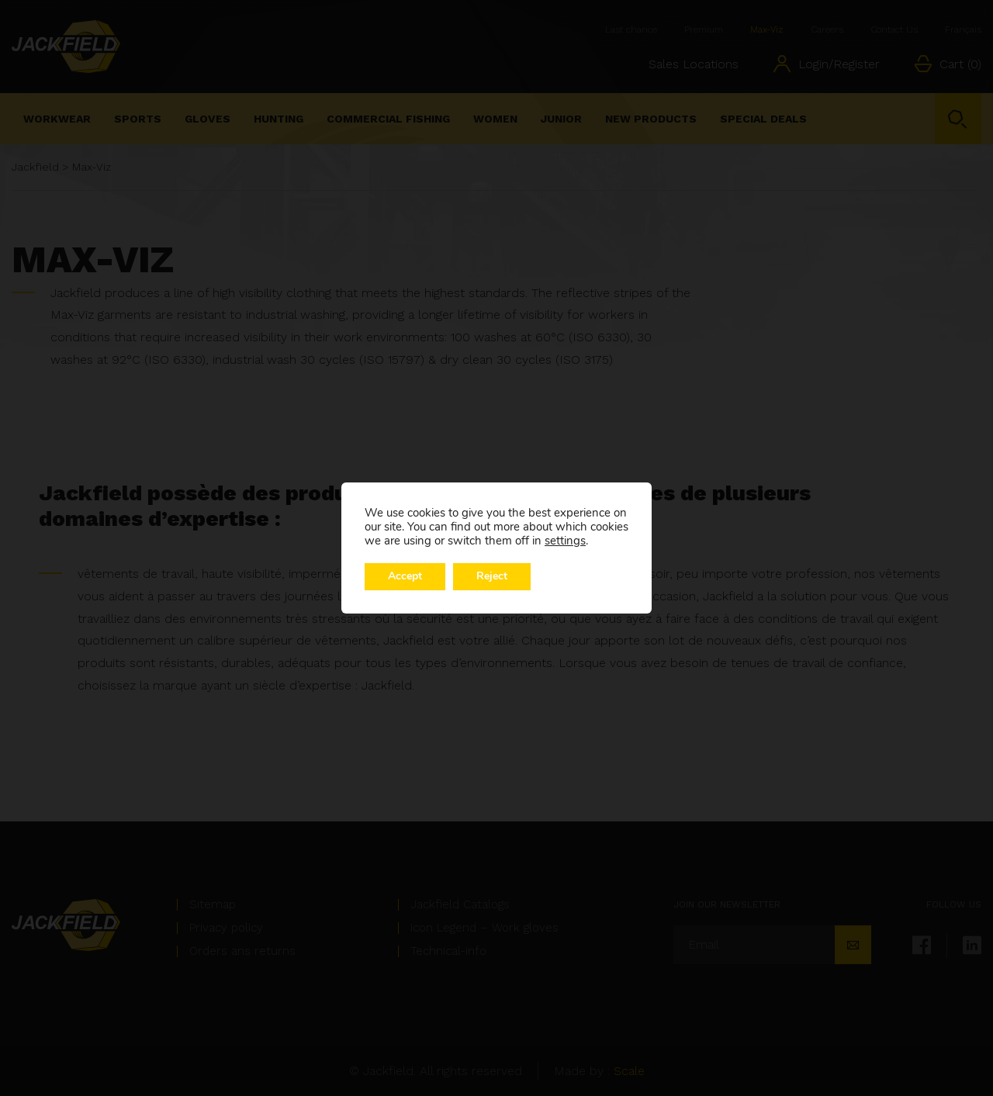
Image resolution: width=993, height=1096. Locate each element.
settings (565, 541)
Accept (405, 576)
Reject (491, 576)
